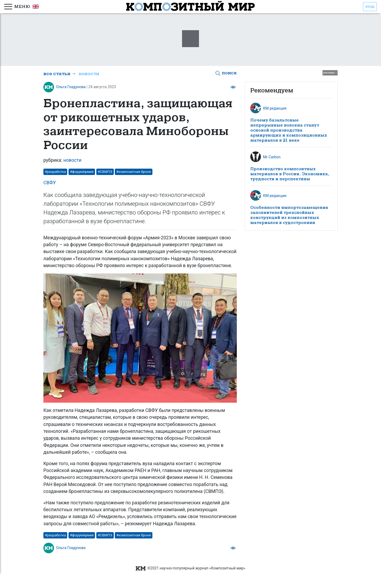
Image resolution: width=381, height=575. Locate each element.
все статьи (56, 74)
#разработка (55, 172)
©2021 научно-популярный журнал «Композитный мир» (190, 568)
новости (89, 74)
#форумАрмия (81, 172)
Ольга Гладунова (71, 87)
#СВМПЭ (105, 172)
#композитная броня (133, 172)
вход (369, 6)
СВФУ (49, 182)
